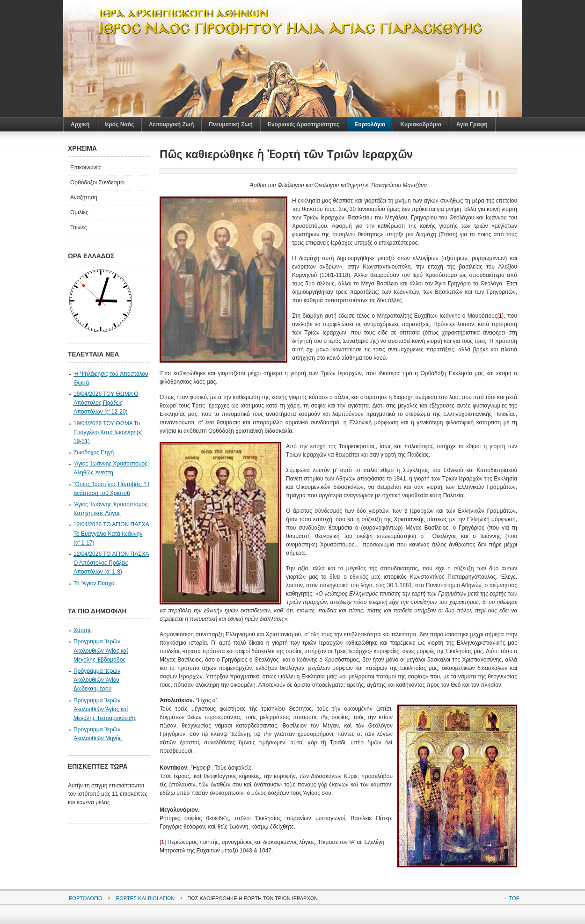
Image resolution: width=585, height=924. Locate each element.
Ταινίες (78, 227)
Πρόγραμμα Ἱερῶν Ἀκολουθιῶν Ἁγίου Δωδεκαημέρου (96, 680)
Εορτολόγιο (85, 898)
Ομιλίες (79, 212)
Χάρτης (82, 630)
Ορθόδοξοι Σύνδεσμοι (97, 182)
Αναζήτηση (83, 197)
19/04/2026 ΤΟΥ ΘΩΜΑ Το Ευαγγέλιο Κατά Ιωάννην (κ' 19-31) (107, 432)
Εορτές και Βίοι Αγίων (145, 898)
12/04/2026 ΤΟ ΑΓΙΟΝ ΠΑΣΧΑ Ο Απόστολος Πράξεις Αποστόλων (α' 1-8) (111, 563)
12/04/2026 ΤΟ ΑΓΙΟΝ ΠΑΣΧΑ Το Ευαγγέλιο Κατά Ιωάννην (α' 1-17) (111, 533)
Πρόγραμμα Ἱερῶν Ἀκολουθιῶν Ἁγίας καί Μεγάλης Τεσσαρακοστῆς (104, 709)
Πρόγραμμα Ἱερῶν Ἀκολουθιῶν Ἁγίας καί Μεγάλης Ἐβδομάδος (100, 650)
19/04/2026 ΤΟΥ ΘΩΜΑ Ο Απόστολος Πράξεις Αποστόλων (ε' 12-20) (106, 403)
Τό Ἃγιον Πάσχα (94, 583)
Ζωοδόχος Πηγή (93, 452)
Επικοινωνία (85, 167)
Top (514, 898)
